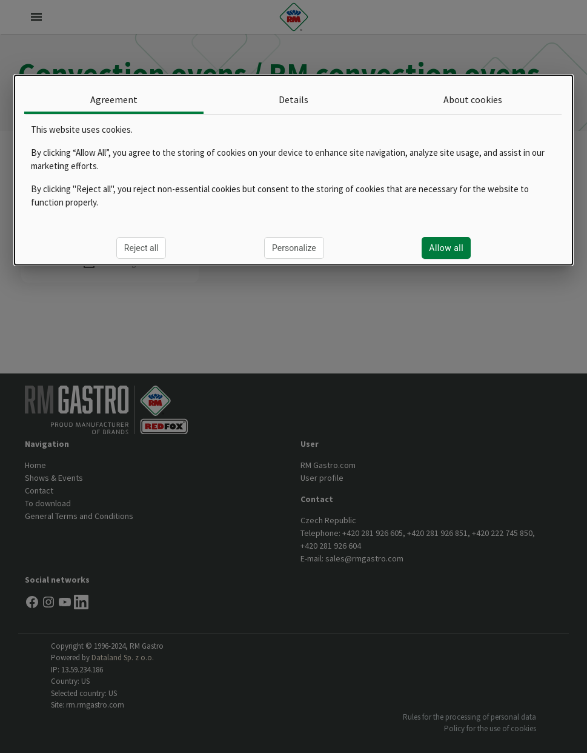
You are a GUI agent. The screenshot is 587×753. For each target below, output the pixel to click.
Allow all (446, 248)
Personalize (294, 248)
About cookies (472, 99)
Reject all (141, 248)
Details (293, 99)
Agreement (114, 99)
